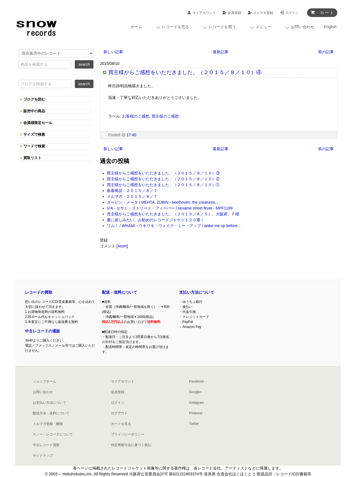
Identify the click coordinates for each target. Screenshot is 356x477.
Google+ (195, 392)
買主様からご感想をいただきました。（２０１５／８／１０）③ (163, 173)
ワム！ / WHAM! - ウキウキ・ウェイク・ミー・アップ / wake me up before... (174, 225)
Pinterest (195, 413)
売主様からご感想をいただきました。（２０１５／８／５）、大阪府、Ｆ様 (173, 214)
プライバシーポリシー (127, 434)
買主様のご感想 (165, 116)
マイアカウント (204, 13)
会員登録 (234, 13)
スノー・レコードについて (53, 434)
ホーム (136, 27)
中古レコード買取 (46, 445)
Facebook (196, 381)
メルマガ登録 (263, 13)
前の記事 (326, 52)
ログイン (292, 13)
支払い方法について (196, 292)
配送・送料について (119, 292)
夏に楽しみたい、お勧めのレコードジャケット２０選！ (155, 220)
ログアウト (119, 413)
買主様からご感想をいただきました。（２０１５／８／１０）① (163, 184)
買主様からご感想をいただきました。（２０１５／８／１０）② (163, 179)
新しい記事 (113, 52)
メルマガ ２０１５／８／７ (132, 196)
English (330, 27)
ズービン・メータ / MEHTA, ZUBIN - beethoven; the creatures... (162, 202)
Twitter (194, 424)
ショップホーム (44, 381)
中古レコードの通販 (42, 331)
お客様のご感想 (135, 116)
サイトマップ (43, 455)
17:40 (131, 135)
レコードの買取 (38, 292)
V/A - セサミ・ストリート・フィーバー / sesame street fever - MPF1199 (170, 208)
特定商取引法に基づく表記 (131, 445)
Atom (122, 246)
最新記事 (220, 52)
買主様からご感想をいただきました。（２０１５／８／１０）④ (184, 72)
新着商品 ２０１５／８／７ (132, 190)
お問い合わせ (43, 392)
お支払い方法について (49, 403)
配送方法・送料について (51, 413)
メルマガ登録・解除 (48, 424)
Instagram (196, 403)
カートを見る (121, 424)
